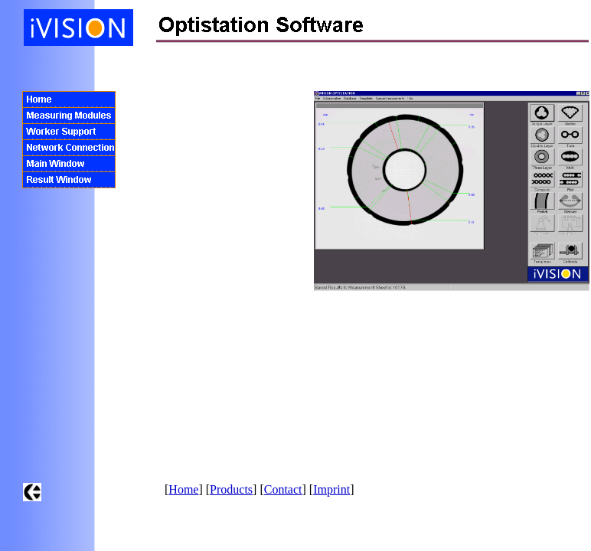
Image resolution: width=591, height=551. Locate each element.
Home (183, 489)
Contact (283, 489)
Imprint (331, 489)
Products (231, 489)
